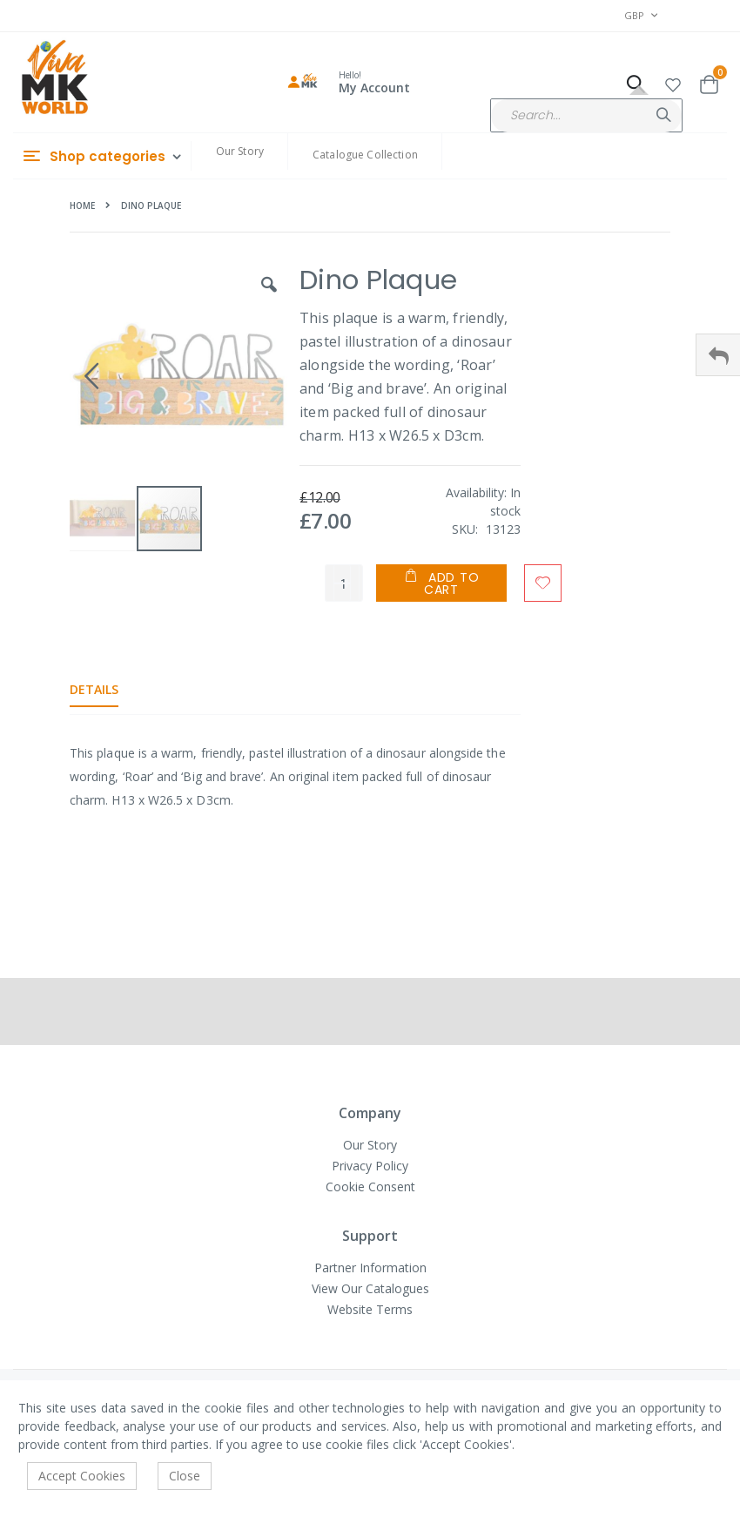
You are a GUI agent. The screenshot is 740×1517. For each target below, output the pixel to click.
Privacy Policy (370, 1165)
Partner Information (370, 1267)
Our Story (240, 151)
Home (82, 205)
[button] (673, 82)
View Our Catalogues (370, 1288)
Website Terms (370, 1309)
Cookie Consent (370, 1186)
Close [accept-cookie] (184, 1475)
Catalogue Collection (365, 154)
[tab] (107, 689)
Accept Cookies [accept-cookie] (81, 1475)
